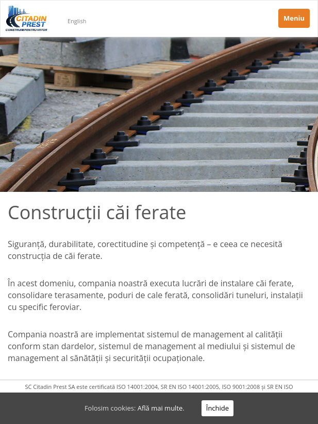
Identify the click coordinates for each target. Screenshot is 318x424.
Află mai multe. (161, 408)
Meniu (294, 18)
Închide (217, 408)
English (77, 21)
